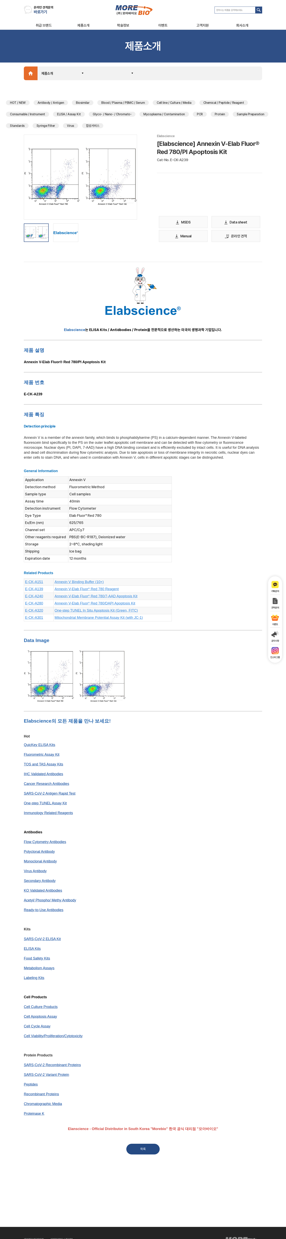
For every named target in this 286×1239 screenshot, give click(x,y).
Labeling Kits (34, 979)
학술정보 (123, 25)
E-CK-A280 (34, 605)
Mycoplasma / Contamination (164, 115)
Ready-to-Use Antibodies (43, 911)
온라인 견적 (236, 237)
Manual (183, 237)
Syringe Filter (46, 127)
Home (31, 74)
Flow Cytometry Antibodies (45, 843)
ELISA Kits (32, 950)
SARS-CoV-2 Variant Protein (46, 1076)
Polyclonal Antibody (39, 853)
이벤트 (162, 25)
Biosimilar (82, 104)
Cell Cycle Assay (37, 1027)
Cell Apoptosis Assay (40, 1018)
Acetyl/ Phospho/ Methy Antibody (50, 901)
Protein (219, 115)
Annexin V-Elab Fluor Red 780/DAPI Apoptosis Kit (95, 605)
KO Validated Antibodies (43, 892)
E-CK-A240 (34, 597)
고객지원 (202, 25)
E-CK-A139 (34, 590)
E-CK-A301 (34, 619)
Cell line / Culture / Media (174, 104)
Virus (70, 127)
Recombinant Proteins (41, 1095)
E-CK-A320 (34, 612)
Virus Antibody (35, 872)
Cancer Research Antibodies (46, 785)
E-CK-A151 (34, 583)
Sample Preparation (250, 115)
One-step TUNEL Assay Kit (45, 804)
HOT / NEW (18, 104)
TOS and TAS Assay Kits (43, 765)
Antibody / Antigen (51, 104)
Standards (17, 127)
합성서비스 (93, 127)
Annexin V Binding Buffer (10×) (79, 583)
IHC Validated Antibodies (43, 775)
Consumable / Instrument (27, 115)
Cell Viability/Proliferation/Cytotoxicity (53, 1037)
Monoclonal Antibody (40, 863)
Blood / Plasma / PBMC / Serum (123, 104)
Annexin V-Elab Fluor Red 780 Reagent (87, 590)
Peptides (31, 1086)
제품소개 (83, 25)
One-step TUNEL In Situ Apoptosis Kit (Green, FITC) (96, 612)
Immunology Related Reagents (48, 814)
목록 (143, 1150)
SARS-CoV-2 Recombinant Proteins (52, 1066)
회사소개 (242, 25)
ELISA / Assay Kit (69, 115)
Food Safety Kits (37, 960)
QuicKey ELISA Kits (39, 746)
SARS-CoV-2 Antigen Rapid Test (49, 795)
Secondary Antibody (40, 882)
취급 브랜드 (44, 25)
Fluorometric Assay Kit (41, 756)
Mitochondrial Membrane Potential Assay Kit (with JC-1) (99, 619)
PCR (200, 115)
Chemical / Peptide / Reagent (223, 104)
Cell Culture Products (41, 1008)
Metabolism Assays (39, 969)
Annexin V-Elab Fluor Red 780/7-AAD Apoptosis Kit (96, 597)
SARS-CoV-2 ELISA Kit (42, 940)
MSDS (183, 223)
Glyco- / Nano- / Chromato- (112, 115)
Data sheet (235, 223)
